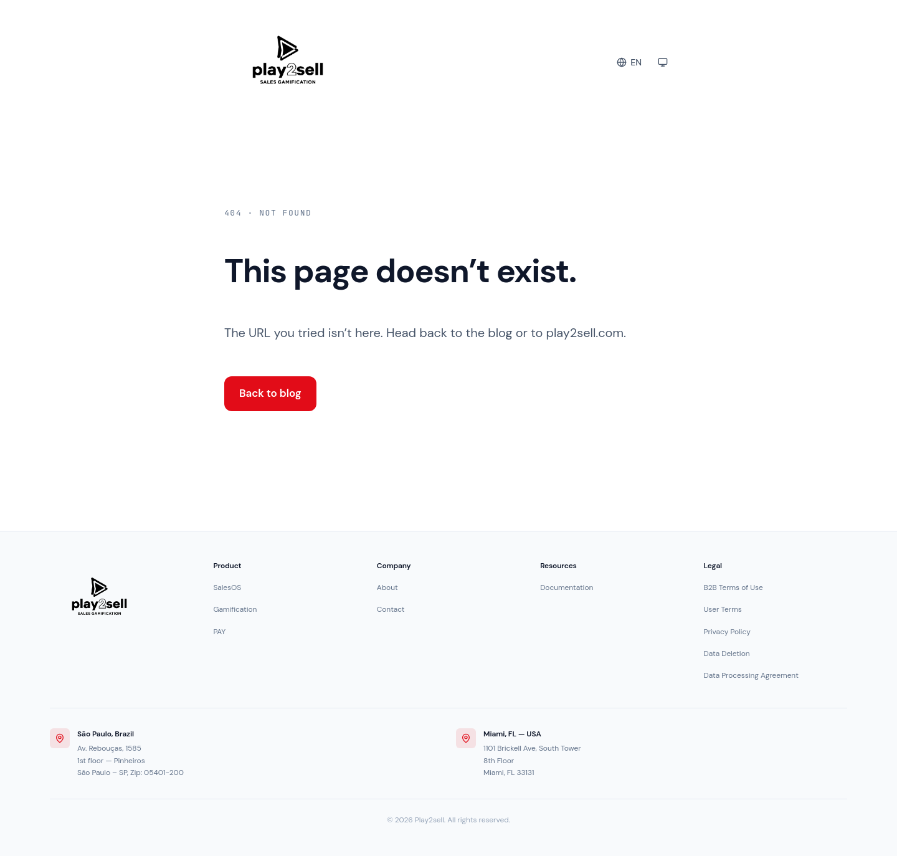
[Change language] (629, 62)
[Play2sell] (99, 596)
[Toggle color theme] (663, 62)
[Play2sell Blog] (351, 60)
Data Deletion (727, 654)
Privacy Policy (727, 632)
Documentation (566, 587)
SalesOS (227, 587)
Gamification (235, 609)
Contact (391, 609)
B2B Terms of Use (733, 587)
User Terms (723, 609)
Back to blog (270, 393)
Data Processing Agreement (751, 675)
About (387, 587)
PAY (219, 632)
